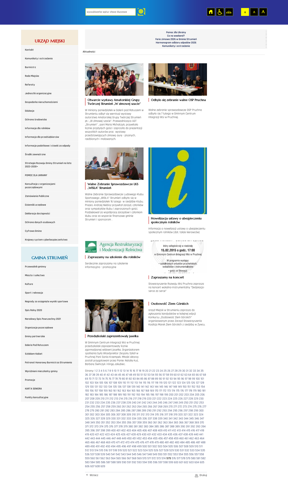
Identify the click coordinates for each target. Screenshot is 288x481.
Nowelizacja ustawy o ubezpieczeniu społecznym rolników (176, 220)
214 (121, 399)
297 (185, 411)
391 (188, 427)
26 (168, 371)
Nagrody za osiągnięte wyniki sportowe (46, 301)
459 (176, 438)
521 (130, 450)
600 (176, 462)
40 (101, 375)
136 (120, 387)
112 (132, 383)
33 (194, 371)
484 (182, 442)
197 (157, 395)
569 (139, 458)
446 (108, 438)
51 (141, 375)
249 (181, 403)
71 (93, 379)
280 (97, 411)
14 (127, 371)
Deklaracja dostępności (37, 213)
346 (196, 419)
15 (131, 371)
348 (87, 423)
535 (203, 450)
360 (150, 423)
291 (154, 411)
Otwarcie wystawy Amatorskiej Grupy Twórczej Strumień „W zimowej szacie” (114, 102)
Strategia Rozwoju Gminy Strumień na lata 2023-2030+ (48, 164)
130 (92, 387)
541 (113, 454)
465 (87, 442)
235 (108, 403)
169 (152, 391)
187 (110, 395)
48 (130, 375)
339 (160, 419)
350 (98, 423)
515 (101, 450)
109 (120, 383)
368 (191, 423)
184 (96, 395)
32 (190, 371)
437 (180, 434)
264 (139, 407)
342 (175, 419)
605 (202, 462)
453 (144, 438)
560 (92, 458)
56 (160, 375)
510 (196, 446)
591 (129, 462)
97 (186, 379)
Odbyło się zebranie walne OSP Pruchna (178, 100)
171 (160, 391)
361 (155, 423)
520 (125, 450)
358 (139, 423)
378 (121, 427)
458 (171, 438)
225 (175, 399)
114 (140, 383)
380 (130, 427)
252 (196, 403)
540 (108, 454)
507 (181, 446)
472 (122, 442)
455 (155, 438)
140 (138, 387)
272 (180, 407)
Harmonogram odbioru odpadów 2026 (176, 42)
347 (202, 419)
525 (150, 450)
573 (159, 458)
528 (166, 450)
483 (177, 442)
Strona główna (211, 12)
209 (97, 399)
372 (91, 427)
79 (120, 379)
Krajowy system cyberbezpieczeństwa (46, 239)
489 (87, 446)
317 (166, 415)
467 (98, 442)
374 (101, 427)
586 (103, 462)
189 (120, 395)
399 (108, 430)
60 (175, 375)
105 (101, 383)
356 (129, 423)
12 (121, 371)
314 (152, 415)
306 (113, 415)
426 (123, 434)
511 (201, 446)
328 (103, 419)
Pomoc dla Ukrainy (176, 32)
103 (92, 383)
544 (128, 454)
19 (143, 371)
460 (181, 438)
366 (181, 423)
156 (92, 391)
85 (141, 379)
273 (185, 407)
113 (136, 383)
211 (107, 399)
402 (123, 430)
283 (112, 411)
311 (138, 415)
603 (191, 462)
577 (178, 458)
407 (150, 430)
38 (93, 375)
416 (193, 430)
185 (101, 395)
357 (134, 423)
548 (149, 454)
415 (188, 430)
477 (147, 442)
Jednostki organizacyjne (38, 93)
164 (129, 391)
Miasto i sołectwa (34, 275)
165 (133, 391)
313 (147, 415)
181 (203, 391)
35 (202, 371)
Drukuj (203, 475)
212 (111, 399)
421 (97, 434)
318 (171, 415)
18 (140, 371)
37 (90, 375)
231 (87, 403)
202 (181, 395)
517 (110, 450)
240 (134, 403)
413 (179, 430)
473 (127, 442)
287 (133, 411)
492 (102, 446)
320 (180, 415)
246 (165, 403)
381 (136, 427)
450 (129, 438)
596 (155, 462)
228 (190, 399)
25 (165, 371)
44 (115, 375)
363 (165, 423)
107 (110, 383)
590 (124, 462)
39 (97, 375)
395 (87, 430)
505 (170, 446)
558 (201, 454)
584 (92, 462)
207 (87, 399)
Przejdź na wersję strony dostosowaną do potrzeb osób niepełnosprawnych (220, 12)
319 (175, 415)
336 (144, 419)
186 (106, 395)
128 (202, 383)
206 (202, 395)
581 (198, 458)
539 (103, 454)
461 (186, 438)
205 (197, 395)
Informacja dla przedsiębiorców (42, 137)
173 (169, 391)
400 (113, 430)
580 (193, 458)
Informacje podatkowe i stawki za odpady (47, 145)
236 (113, 403)
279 (92, 411)
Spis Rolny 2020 (33, 310)
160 (110, 391)
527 (161, 450)
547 (144, 454)
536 (87, 454)
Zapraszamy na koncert (167, 277)
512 (87, 450)
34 (198, 371)
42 (108, 375)
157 (96, 391)
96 (182, 379)
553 (175, 454)
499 (139, 446)
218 (139, 399)
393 (198, 427)
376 (111, 427)
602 (186, 462)
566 (124, 458)
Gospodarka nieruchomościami (41, 102)
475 (137, 442)
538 (97, 454)
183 (92, 395)
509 (191, 446)
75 (106, 379)
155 (87, 391)
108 (115, 383)
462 (191, 438)
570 (144, 458)
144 (156, 387)
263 (134, 407)
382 (140, 427)
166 (138, 391)
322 (190, 415)
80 (123, 379)
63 (185, 375)
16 (134, 371)
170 (156, 391)
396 (92, 430)
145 (161, 387)
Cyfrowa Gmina (33, 231)
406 (144, 430)
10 (115, 371)
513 (92, 450)
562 (102, 458)
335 (139, 419)
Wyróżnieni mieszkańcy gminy (41, 371)
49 (134, 375)
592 (134, 462)
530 (177, 450)
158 (101, 391)
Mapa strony (229, 12)
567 (129, 458)
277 (204, 407)
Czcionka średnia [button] (254, 12)
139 (133, 387)
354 (118, 423)
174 (173, 391)
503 (160, 446)
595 (150, 462)
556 (191, 454)
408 (155, 430)
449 (124, 438)
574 (164, 458)
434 (164, 434)
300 (201, 411)
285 (123, 411)
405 (139, 430)
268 (160, 407)
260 (118, 407)
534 (197, 450)
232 (92, 403)
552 (170, 454)
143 (152, 387)
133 (105, 387)
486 (193, 442)
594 (144, 462)
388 (172, 427)
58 (167, 375)
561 (98, 458)
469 (108, 442)
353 (113, 423)
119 (160, 383)
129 (87, 387)
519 (120, 450)
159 (106, 391)
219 (144, 399)
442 (87, 438)
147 (170, 387)
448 (118, 438)
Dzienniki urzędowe (35, 205)
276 (199, 407)
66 (197, 375)
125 (188, 383)
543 (123, 454)
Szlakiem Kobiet (33, 354)
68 (204, 375)
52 (145, 375)
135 (115, 387)
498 (134, 446)
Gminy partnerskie (35, 336)
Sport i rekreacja (34, 293)
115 (144, 383)
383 (146, 427)
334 (134, 419)
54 (152, 375)
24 (161, 371)
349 (92, 423)
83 (134, 379)
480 (161, 442)
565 (118, 458)
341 (170, 419)
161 (114, 391)
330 (113, 419)
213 (116, 399)
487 (198, 442)
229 (196, 399)
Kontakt (29, 50)
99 (193, 379)
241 (139, 403)
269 (165, 407)
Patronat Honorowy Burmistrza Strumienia (48, 362)
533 (192, 450)
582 (203, 458)
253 (201, 403)
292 (159, 411)
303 (97, 415)
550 (160, 454)
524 (145, 450)
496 (124, 446)
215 (126, 399)
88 (152, 379)
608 (97, 466)
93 (171, 379)
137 (124, 387)
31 (187, 371)
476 (142, 442)
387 (167, 427)
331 (118, 419)
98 (189, 379)
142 (147, 387)
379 (125, 427)
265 (144, 407)
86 (145, 379)
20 (146, 371)
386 (162, 427)
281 (102, 411)
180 (199, 391)
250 (186, 403)
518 (115, 450)
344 (186, 419)
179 (195, 391)
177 (186, 391)
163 (124, 391)
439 (191, 434)
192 (133, 395)
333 (128, 419)
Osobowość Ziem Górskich (169, 304)
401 (118, 430)
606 (87, 466)
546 (139, 454)
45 (119, 375)
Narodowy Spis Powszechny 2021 (43, 319)
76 (110, 379)
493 (108, 446)
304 (102, 415)
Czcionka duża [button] (263, 12)
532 (187, 450)
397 (98, 430)
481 (167, 442)
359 (144, 423)
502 (154, 446)
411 (169, 430)
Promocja (30, 380)
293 (164, 411)
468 (103, 442)
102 (87, 383)
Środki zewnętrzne (35, 154)
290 (149, 411)
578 (183, 458)
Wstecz (94, 475)
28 (176, 371)
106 (106, 383)
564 (113, 458)
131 (96, 387)
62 (182, 375)
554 (181, 454)
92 (167, 379)
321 (185, 415)
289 (144, 411)
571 (149, 458)
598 (165, 462)
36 (86, 375)
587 (108, 462)
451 (134, 438)
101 (202, 379)
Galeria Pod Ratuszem (37, 345)
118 (156, 383)
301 (87, 415)
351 (103, 423)
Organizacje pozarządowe (39, 327)
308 (123, 415)
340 (165, 419)
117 (152, 383)
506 (176, 446)
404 (134, 430)
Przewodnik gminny (35, 266)
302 (92, 415)
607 (92, 466)
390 (182, 427)
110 (124, 383)
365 (176, 423)
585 (98, 462)
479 (157, 442)
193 (138, 395)
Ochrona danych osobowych (40, 222)
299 (196, 411)
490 (92, 446)
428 (133, 434)
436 (175, 434)
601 (181, 462)
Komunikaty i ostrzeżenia (39, 58)
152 (193, 387)
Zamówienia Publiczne (37, 196)
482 (171, 442)
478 (152, 442)
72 (96, 379)
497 (129, 446)
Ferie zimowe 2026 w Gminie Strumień (176, 39)
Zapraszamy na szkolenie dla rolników (113, 257)
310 (134, 415)
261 (124, 407)
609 (103, 466)
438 (185, 434)
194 (143, 395)
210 (103, 399)
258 (108, 407)
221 (154, 399)
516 (106, 450)
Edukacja (29, 111)
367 (186, 423)
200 (171, 395)
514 (96, 450)
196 (152, 395)
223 (164, 399)
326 (92, 419)
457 (166, 438)
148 (175, 387)
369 (196, 423)
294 (170, 411)
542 (118, 454)
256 (98, 407)
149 (180, 387)
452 (139, 438)
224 (170, 399)
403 (128, 430)
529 (171, 450)
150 (185, 387)
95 (178, 379)
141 (142, 387)
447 (114, 438)
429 (139, 434)
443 (92, 438)
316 (162, 415)
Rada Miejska (32, 76)
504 (165, 446)
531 (182, 450)
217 (135, 399)
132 (101, 387)
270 (171, 407)
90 (160, 379)
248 (175, 403)
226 (180, 399)
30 (183, 371)
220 (149, 399)
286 (128, 411)
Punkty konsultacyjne (36, 397)
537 (92, 454)
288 (138, 411)
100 (198, 379)
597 (160, 462)
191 (129, 395)
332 (123, 419)
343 (181, 419)
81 (127, 379)
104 (96, 383)
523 (140, 450)
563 (108, 458)
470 (113, 442)
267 (155, 407)
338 (155, 419)
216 (130, 399)
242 (144, 403)
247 (170, 403)
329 (108, 419)
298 (190, 411)
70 (90, 379)
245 (160, 403)
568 (134, 458)
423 (107, 434)
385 (156, 427)
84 (138, 379)
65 (193, 375)
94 (174, 379)
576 (174, 458)
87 (149, 379)
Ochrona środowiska (36, 119)
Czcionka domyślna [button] (245, 12)
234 (102, 403)
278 (87, 411)
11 (118, 371)
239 (128, 403)
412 (174, 430)
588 (113, 462)
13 (124, 371)
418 (202, 430)
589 (118, 462)
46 (123, 375)
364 (170, 423)
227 (185, 399)
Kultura (29, 284)
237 (118, 403)
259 (113, 407)
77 (113, 379)
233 (97, 403)
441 (201, 434)
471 (118, 442)
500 (144, 446)
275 (195, 407)
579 (188, 458)
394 (203, 427)
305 (108, 415)
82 (130, 379)
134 (110, 387)
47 (127, 375)
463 (196, 438)
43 (112, 375)
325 (87, 419)
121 (169, 383)
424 (112, 434)
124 (184, 383)
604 (196, 462)
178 (190, 391)
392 (192, 427)
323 (196, 415)
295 (175, 411)
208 (92, 399)
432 (154, 434)
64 (189, 375)
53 (149, 375)
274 (190, 407)
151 (189, 387)
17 (137, 371)
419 (87, 434)
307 (118, 415)
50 (138, 375)
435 (170, 434)
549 (155, 454)
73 (99, 379)
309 (128, 415)
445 (103, 438)
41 (105, 375)
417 (197, 430)
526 (156, 450)
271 (175, 407)
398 (103, 430)
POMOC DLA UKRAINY (36, 175)
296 (180, 411)
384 (151, 427)
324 (201, 415)
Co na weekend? (176, 36)
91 (164, 379)
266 (150, 407)
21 (150, 371)
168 (147, 391)
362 (160, 423)
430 (144, 434)
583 (87, 462)
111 (128, 383)
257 (103, 407)
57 (164, 375)
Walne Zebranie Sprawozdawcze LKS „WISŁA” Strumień (112, 186)
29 (179, 371)
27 (172, 371)
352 (108, 423)
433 (159, 434)
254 (87, 407)
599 (171, 462)
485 (187, 442)
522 (135, 450)
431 (149, 434)
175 (178, 391)
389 (177, 427)
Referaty (30, 84)
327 (98, 419)
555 (186, 454)
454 (150, 438)
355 (124, 423)
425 (118, 434)
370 (202, 423)
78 (116, 379)
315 (157, 415)
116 (148, 383)
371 (87, 427)
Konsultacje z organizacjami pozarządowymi (40, 185)
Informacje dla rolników (37, 128)
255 (92, 407)
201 (176, 395)
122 (174, 383)
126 (193, 383)
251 (191, 403)
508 (186, 446)
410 (165, 430)
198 (161, 395)
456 (160, 438)
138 (129, 387)
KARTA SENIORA (33, 388)
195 (148, 395)
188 (115, 395)
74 (103, 379)
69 (86, 379)
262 (128, 407)
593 (139, 462)
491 (98, 446)
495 (118, 446)
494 (113, 446)
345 (191, 419)
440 (196, 434)
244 (154, 403)
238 (123, 403)
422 (102, 434)
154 (203, 387)
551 (165, 454)
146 (166, 387)
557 (196, 454)
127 (197, 383)
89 (156, 379)
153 (198, 387)
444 (98, 438)
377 (116, 427)
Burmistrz (30, 67)
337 (150, 419)
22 (153, 371)
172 (164, 391)
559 (87, 458)
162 (119, 391)
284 (118, 411)
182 (87, 395)
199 (166, 395)
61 (178, 375)
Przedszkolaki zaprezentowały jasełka (112, 336)
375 (106, 427)
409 (160, 430)
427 (128, 434)
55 (156, 375)
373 (96, 427)
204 (192, 395)
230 (201, 399)
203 (186, 395)
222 (159, 399)
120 (165, 383)
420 (92, 434)
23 (157, 371)
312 (143, 415)
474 (132, 442)
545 (134, 454)
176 (182, 391)
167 (142, 391)
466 (92, 442)
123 (179, 383)
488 (203, 442)
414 (184, 430)
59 (171, 375)
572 (154, 458)
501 (150, 446)
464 (202, 438)
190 (124, 395)
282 (107, 411)
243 (149, 403)
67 (201, 375)
